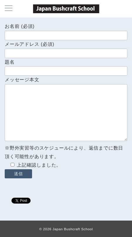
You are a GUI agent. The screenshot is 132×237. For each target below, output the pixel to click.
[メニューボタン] (8, 9)
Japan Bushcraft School (73, 229)
